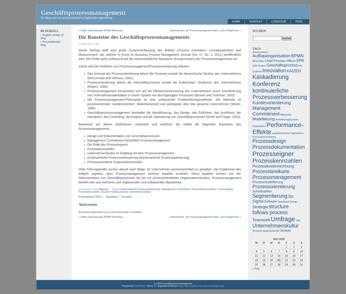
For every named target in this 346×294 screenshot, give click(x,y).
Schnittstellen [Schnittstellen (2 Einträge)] (262, 191)
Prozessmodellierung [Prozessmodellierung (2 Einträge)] (267, 182)
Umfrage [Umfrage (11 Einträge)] (283, 219)
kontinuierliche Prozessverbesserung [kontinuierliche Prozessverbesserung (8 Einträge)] (279, 93)
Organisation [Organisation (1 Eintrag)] (259, 126)
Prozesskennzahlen (89, 191)
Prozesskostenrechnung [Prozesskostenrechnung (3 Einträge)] (273, 166)
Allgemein (103, 189)
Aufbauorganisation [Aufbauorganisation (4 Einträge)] (271, 55)
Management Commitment (176, 189)
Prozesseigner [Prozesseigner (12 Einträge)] (273, 153)
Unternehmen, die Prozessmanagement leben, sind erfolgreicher (204, 30)
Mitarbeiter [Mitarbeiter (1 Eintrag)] (285, 114)
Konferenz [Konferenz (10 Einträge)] (266, 83)
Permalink (126, 196)
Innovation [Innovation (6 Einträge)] (274, 70)
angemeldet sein (99, 212)
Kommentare (86, 196)
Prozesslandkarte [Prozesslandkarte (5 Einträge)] (271, 171)
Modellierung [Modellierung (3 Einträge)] (263, 119)
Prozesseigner (225, 189)
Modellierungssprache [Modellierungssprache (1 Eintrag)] (286, 119)
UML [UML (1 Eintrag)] (298, 220)
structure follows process (114, 191)
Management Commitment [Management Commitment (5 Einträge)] (266, 111)
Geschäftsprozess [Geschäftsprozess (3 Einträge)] (282, 65)
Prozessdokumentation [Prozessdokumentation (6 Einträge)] (278, 147)
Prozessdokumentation (204, 189)
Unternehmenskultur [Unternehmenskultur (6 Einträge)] (275, 226)
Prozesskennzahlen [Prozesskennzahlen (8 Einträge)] (277, 161)
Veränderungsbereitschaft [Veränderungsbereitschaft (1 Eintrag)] (265, 230)
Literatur (278, 21)
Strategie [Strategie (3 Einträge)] (260, 207)
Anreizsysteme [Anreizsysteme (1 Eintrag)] (260, 52)
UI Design (213, 286)
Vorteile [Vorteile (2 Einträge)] (285, 230)
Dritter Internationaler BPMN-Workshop (102, 30)
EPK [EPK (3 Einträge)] (300, 60)
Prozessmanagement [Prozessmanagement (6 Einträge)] (276, 177)
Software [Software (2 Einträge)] (270, 201)
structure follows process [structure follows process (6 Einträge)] (270, 209)
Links (221, 286)
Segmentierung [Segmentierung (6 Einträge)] (269, 196)
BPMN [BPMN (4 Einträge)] (297, 55)
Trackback (111, 196)
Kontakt (255, 21)
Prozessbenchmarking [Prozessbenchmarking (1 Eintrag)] (264, 137)
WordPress (139, 286)
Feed (299, 21)
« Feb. (256, 268)
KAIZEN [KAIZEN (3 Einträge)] (294, 71)
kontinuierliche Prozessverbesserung (140, 189)
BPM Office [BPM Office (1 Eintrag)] (258, 61)
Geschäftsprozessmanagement (83, 12)
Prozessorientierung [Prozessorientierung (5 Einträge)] (273, 186)
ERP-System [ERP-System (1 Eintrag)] (259, 65)
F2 (155, 286)
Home (236, 21)
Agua (181, 286)
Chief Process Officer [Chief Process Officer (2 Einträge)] (280, 61)
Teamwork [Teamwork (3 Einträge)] (261, 220)
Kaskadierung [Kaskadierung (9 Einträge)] (270, 77)
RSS (98, 196)
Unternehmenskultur (140, 191)
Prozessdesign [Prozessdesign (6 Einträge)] (269, 141)
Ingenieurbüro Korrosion (196, 286)
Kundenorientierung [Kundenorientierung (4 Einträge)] (271, 102)
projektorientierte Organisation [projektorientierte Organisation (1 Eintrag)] (288, 133)
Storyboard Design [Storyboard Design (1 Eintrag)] (287, 201)
